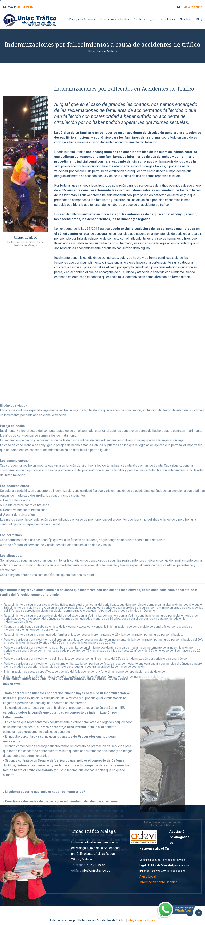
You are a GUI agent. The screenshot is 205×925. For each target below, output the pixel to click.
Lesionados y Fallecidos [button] (114, 19)
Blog (199, 19)
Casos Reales (167, 19)
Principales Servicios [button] (82, 19)
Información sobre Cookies (158, 882)
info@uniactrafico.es (141, 920)
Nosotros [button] (185, 19)
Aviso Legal (147, 876)
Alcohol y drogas (144, 19)
